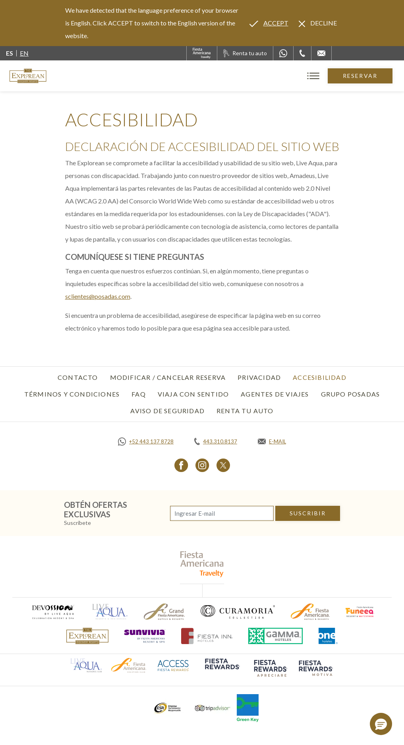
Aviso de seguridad (167, 410)
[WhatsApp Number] (283, 53)
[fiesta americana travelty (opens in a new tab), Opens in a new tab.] (202, 564)
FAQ (138, 394)
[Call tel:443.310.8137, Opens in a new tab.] (215, 441)
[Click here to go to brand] (87, 636)
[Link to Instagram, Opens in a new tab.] (202, 465)
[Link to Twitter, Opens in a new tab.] (223, 465)
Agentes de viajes (275, 394)
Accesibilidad (319, 377)
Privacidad (259, 377)
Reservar (360, 75)
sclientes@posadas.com (97, 296)
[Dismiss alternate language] (317, 23)
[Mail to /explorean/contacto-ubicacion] (321, 53)
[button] (381, 724)
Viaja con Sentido (193, 394)
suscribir (308, 513)
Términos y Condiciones (72, 394)
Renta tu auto (245, 410)
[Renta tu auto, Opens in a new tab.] (245, 53)
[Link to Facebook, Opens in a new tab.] (181, 465)
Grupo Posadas (350, 394)
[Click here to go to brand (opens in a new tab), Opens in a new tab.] (52, 612)
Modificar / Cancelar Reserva (168, 377)
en (24, 53)
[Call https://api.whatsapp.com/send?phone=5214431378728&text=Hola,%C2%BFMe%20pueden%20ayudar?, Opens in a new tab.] (146, 441)
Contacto (78, 377)
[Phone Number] (302, 53)
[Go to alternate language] (268, 23)
